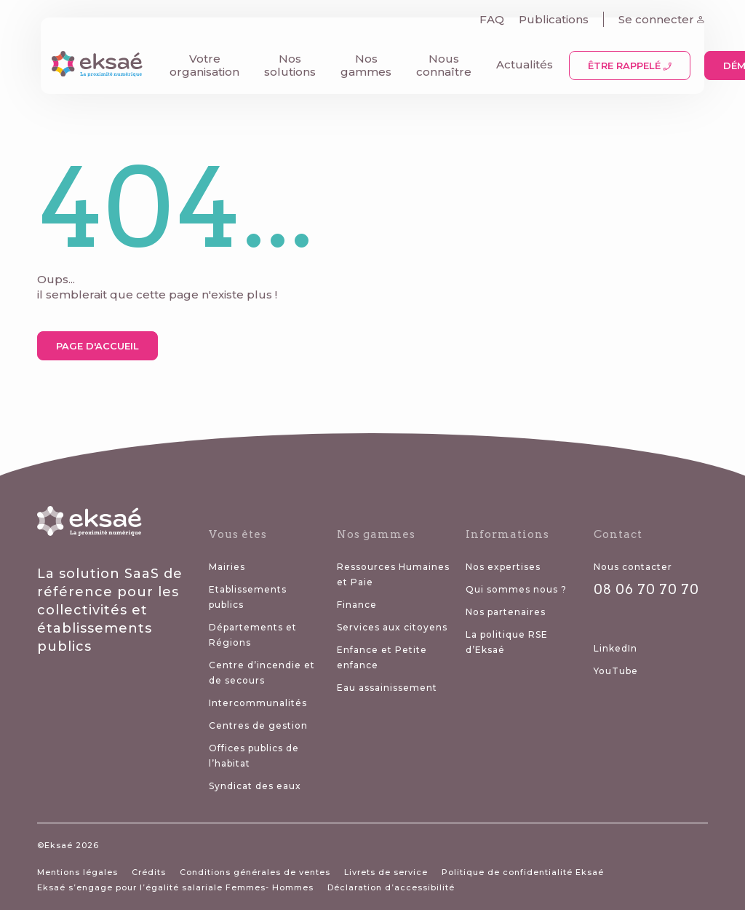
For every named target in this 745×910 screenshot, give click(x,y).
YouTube (616, 670)
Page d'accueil (97, 346)
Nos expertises (503, 566)
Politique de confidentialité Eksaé (523, 872)
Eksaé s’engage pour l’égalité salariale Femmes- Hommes (175, 887)
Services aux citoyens (392, 627)
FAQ (495, 15)
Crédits (149, 872)
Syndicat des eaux (255, 785)
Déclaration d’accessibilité (391, 887)
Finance (357, 604)
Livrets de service (386, 872)
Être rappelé (626, 61)
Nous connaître (440, 60)
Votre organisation (201, 60)
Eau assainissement (387, 687)
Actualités (521, 60)
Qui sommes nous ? (516, 589)
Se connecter (665, 15)
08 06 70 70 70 (646, 589)
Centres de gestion (258, 725)
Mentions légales (77, 872)
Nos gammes (362, 60)
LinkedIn (615, 648)
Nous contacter (633, 566)
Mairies (227, 566)
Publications (557, 15)
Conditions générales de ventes (255, 872)
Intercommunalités (258, 702)
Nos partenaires (506, 611)
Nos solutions (286, 60)
